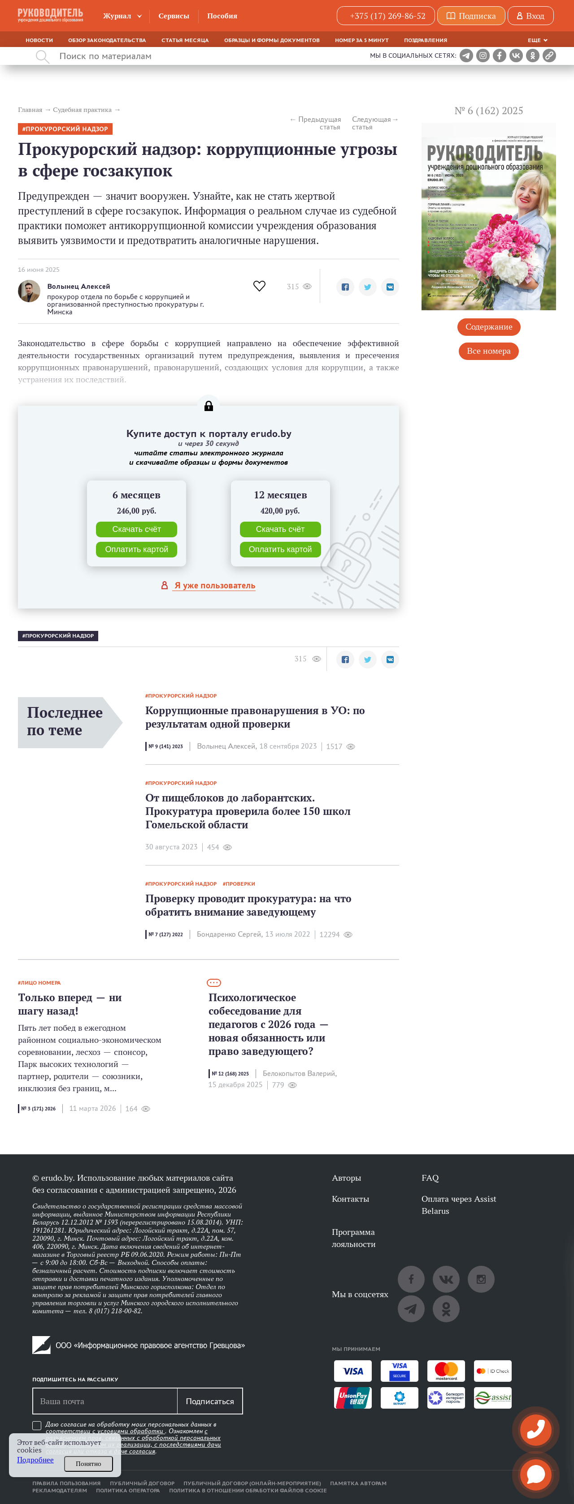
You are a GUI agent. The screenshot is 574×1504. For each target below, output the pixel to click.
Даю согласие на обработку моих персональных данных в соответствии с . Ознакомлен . (133, 1438)
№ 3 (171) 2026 (38, 1109)
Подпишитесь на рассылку (75, 1379)
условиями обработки (131, 1431)
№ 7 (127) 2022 (165, 934)
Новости (39, 40)
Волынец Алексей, (227, 746)
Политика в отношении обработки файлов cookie (248, 1490)
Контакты (350, 1199)
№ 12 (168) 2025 (230, 1074)
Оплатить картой (136, 549)
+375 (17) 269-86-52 (388, 15)
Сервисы (173, 16)
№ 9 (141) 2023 (165, 746)
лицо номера (41, 983)
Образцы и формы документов (272, 40)
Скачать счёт (136, 529)
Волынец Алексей (78, 286)
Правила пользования (66, 1483)
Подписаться (210, 1401)
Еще (534, 40)
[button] (345, 287)
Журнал (117, 16)
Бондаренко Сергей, (230, 934)
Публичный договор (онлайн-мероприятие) (252, 1483)
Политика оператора (128, 1490)
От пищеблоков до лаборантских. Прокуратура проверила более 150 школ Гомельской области (248, 811)
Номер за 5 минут (362, 40)
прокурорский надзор (67, 129)
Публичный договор (142, 1483)
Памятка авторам (358, 1483)
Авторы (346, 1178)
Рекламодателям (59, 1490)
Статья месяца (185, 40)
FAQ (430, 1178)
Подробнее (35, 1460)
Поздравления (426, 40)
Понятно (88, 1463)
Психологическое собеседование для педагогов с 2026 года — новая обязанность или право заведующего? (269, 1024)
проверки (240, 884)
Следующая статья (371, 123)
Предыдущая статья (319, 123)
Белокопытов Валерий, (300, 1073)
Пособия (222, 16)
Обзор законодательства (107, 40)
